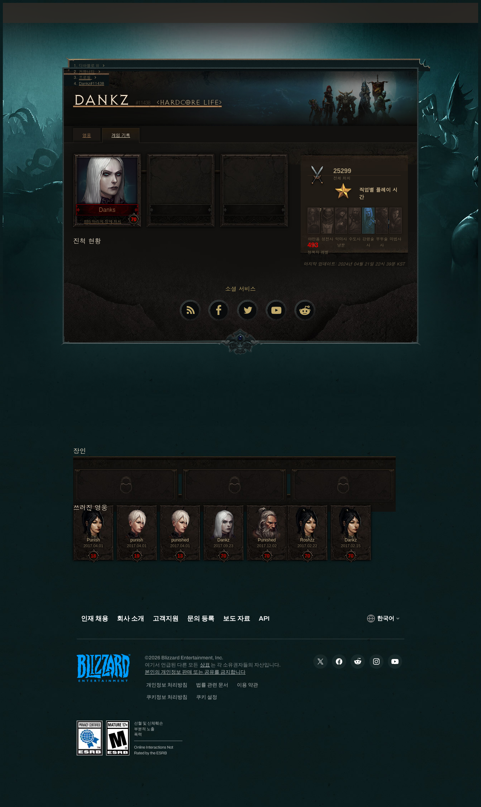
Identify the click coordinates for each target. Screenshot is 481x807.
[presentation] (31, 21)
